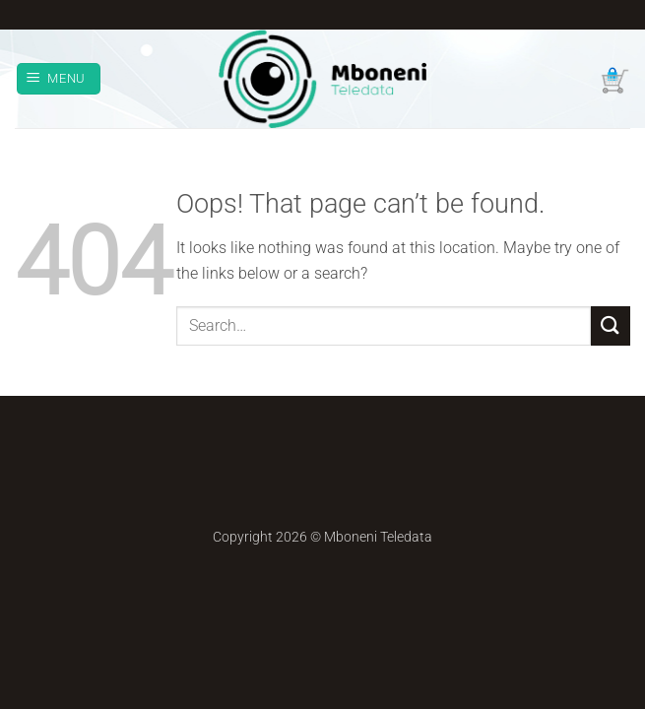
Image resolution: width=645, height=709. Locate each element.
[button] (59, 79)
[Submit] (610, 325)
